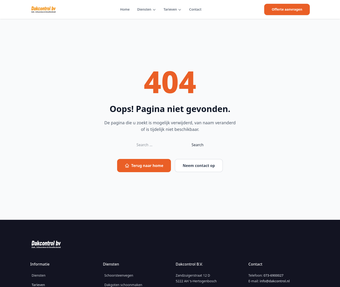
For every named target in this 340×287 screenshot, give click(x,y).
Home (125, 9)
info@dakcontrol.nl (275, 281)
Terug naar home (144, 165)
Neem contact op (199, 165)
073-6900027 (274, 275)
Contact (195, 9)
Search (197, 144)
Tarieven (170, 9)
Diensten (144, 9)
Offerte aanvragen (287, 9)
